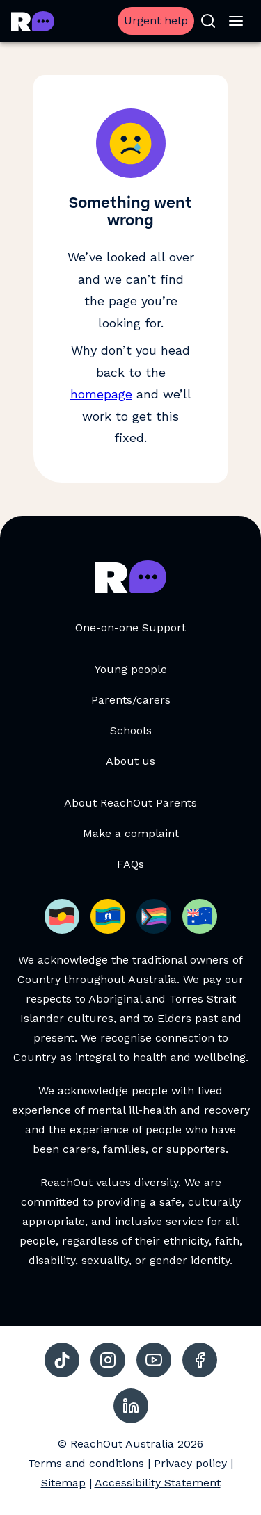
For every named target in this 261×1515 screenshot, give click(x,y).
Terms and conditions (86, 1463)
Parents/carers (131, 699)
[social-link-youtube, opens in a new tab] (153, 1360)
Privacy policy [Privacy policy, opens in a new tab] (190, 1463)
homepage (101, 394)
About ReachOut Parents (130, 802)
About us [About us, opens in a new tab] (130, 761)
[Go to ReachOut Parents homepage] (32, 21)
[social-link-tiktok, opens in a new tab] (62, 1360)
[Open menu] (236, 21)
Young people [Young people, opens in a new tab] (131, 669)
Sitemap (63, 1482)
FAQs (130, 863)
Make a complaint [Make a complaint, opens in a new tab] (131, 833)
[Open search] (208, 21)
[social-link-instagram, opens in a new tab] (107, 1360)
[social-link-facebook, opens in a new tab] (199, 1360)
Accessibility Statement (158, 1482)
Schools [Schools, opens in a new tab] (131, 730)
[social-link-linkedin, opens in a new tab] (130, 1405)
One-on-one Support (130, 627)
